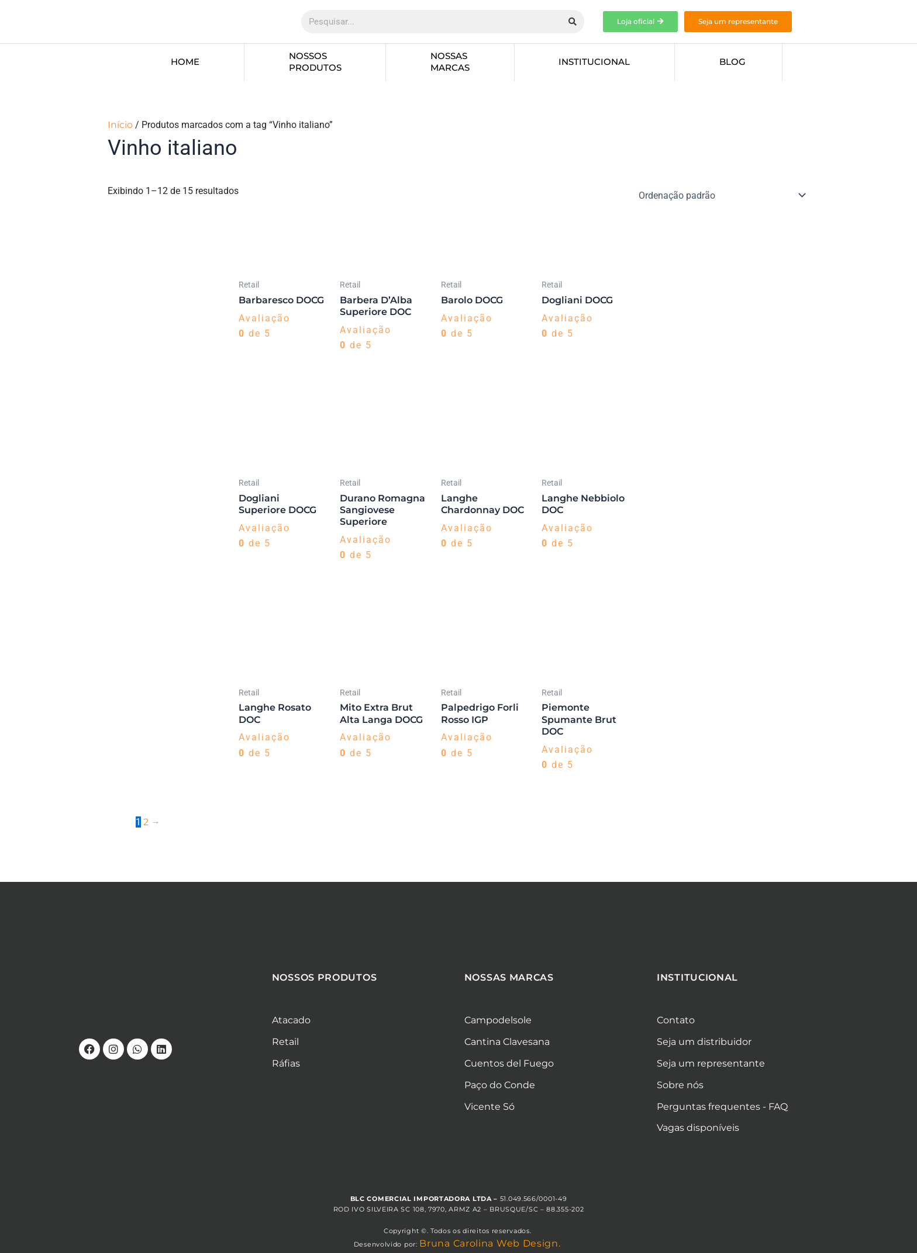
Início (120, 124)
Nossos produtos (315, 61)
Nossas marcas (450, 61)
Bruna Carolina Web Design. (491, 1245)
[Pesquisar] (572, 21)
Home (185, 61)
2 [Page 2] (146, 823)
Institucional (594, 61)
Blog (732, 61)
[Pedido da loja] (720, 195)
